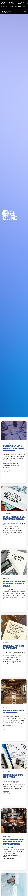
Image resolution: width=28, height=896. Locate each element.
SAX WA (21, 2)
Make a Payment (22, 6)
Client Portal (13, 6)
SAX (4, 2)
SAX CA (13, 2)
